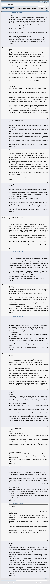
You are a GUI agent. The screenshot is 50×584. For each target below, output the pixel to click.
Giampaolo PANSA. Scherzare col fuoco (17, 183)
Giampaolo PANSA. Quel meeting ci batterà (17, 503)
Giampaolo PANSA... (46, 8)
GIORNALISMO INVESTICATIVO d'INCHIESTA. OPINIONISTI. (37, 8)
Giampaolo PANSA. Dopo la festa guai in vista (17, 466)
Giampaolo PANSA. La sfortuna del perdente (17, 251)
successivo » (47, 9)
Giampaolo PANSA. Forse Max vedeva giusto (17, 316)
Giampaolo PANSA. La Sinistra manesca (17, 353)
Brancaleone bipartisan (15, 284)
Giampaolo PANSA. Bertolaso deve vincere (17, 47)
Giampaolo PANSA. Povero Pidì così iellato (17, 149)
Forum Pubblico (6, 8)
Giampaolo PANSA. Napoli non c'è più (17, 12)
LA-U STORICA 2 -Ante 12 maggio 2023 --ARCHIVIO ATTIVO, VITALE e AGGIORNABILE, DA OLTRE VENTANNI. (20, 8)
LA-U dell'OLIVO (2, 8)
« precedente (44, 9)
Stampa (47, 10)
